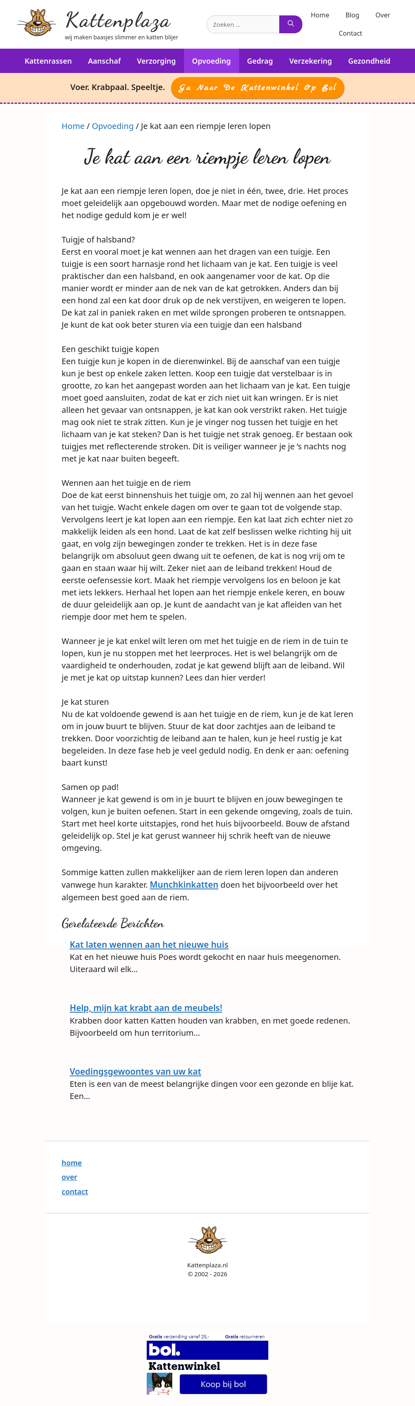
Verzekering (310, 61)
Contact (350, 33)
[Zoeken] (290, 24)
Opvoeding (211, 61)
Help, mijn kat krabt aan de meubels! (146, 1007)
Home (320, 15)
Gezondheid (369, 61)
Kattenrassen (48, 61)
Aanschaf (104, 61)
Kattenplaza (118, 19)
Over (383, 15)
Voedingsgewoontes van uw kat (135, 1071)
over (69, 1177)
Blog (352, 15)
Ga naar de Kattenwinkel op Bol (257, 87)
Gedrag (260, 61)
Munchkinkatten (184, 884)
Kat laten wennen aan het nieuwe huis (149, 944)
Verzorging (156, 61)
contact (75, 1191)
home (72, 1163)
